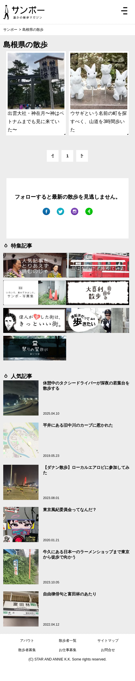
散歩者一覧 (67, 641)
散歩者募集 (27, 650)
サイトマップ (108, 641)
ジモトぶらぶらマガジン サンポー (23, 12)
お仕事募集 (67, 650)
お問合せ (108, 650)
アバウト (27, 641)
